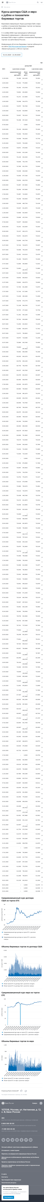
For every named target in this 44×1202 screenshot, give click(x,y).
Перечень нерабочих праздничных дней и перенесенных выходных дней (21, 1165)
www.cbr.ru (14, 1192)
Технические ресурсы (9, 1182)
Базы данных (7, 7)
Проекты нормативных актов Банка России (16, 1162)
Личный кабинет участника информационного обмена (20, 1147)
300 (3, 1118)
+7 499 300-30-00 (8, 1129)
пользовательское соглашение (11, 1193)
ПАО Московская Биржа (17, 46)
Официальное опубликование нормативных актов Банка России (20, 1157)
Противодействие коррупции (11, 1180)
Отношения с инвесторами (10, 1150)
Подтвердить (8, 1197)
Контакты (5, 1177)
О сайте (4, 1174)
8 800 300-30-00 (8, 1123)
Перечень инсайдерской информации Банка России (19, 1154)
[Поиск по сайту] (39, 2)
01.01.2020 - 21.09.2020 (11, 55)
